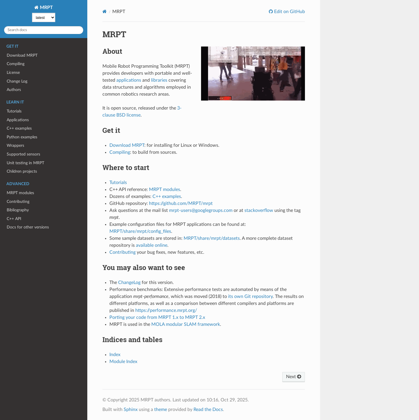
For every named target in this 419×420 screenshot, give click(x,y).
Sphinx (131, 409)
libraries (159, 80)
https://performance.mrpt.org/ (166, 310)
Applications (18, 120)
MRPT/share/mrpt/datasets (212, 238)
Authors (14, 89)
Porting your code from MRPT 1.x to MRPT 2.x (157, 317)
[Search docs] (44, 30)
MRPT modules (20, 193)
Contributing (18, 201)
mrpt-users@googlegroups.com (200, 210)
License (13, 72)
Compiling (15, 64)
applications (128, 80)
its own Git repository (250, 296)
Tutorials (14, 111)
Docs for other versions (28, 227)
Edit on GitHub (289, 11)
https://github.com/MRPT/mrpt (181, 203)
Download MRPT (22, 55)
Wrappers (15, 145)
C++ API (14, 219)
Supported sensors (23, 154)
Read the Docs (208, 409)
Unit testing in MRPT (25, 163)
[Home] (104, 11)
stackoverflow (258, 210)
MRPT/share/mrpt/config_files (140, 231)
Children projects (22, 171)
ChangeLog (129, 282)
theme (160, 409)
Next (293, 376)
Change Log (17, 81)
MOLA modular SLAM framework (185, 324)
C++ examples (19, 128)
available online (151, 245)
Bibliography (18, 210)
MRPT (46, 7)
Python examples (22, 137)
